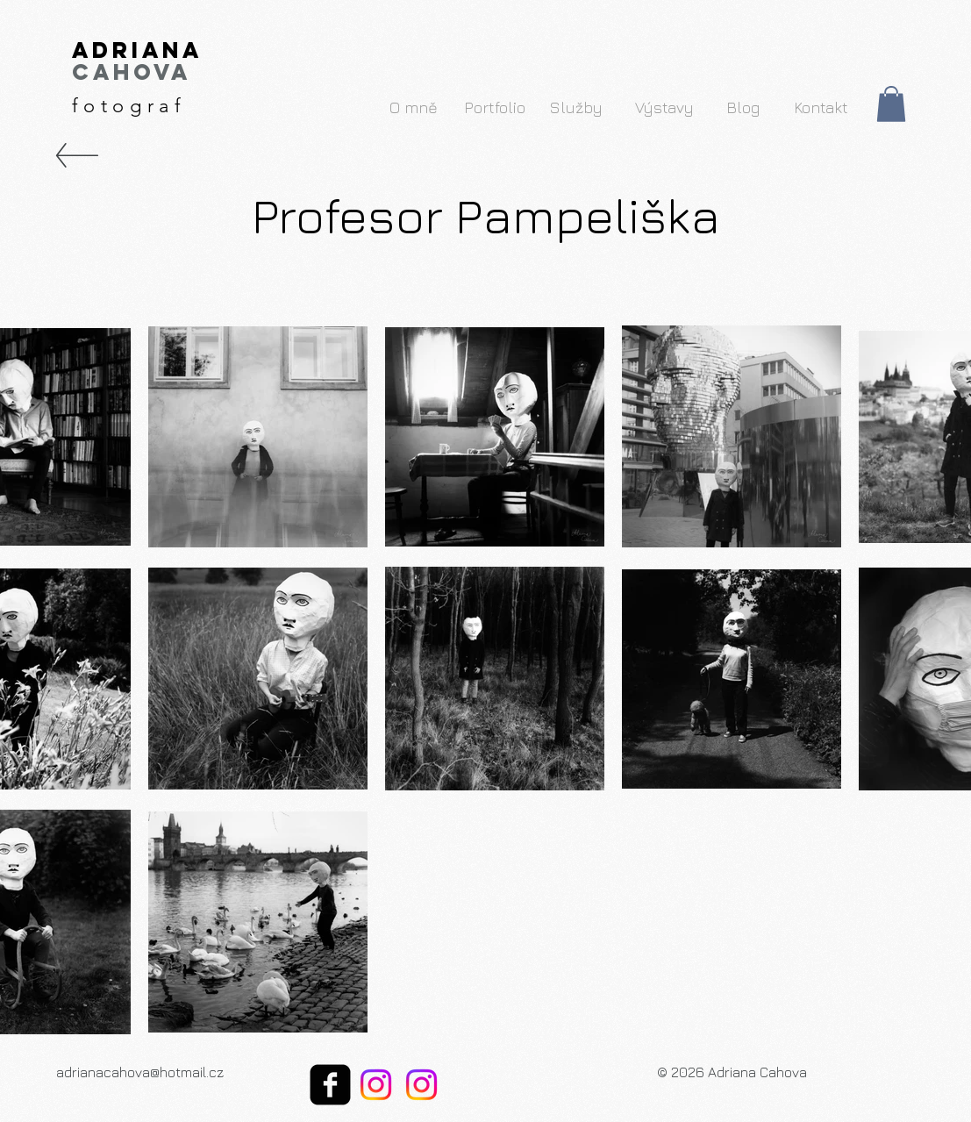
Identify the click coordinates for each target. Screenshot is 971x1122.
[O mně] (413, 107)
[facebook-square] (330, 1084)
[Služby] (577, 107)
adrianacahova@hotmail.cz (140, 1072)
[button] (891, 104)
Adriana (137, 50)
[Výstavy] (664, 107)
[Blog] (743, 107)
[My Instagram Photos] (375, 1084)
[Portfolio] (495, 107)
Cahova (131, 72)
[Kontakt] (821, 107)
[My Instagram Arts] (421, 1084)
